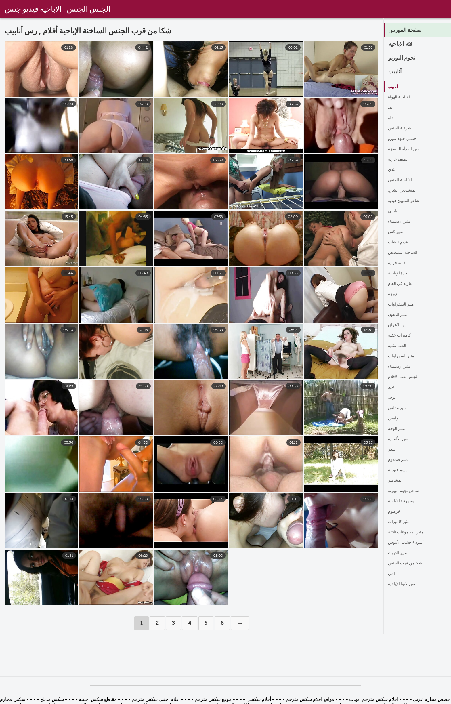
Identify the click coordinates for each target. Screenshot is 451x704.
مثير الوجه (398, 428)
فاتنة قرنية (398, 263)
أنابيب (396, 72)
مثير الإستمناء (401, 366)
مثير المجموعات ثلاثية (408, 532)
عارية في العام (402, 283)
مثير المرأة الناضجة (406, 149)
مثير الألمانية (400, 439)
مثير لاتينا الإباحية (404, 584)
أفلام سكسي (258, 699)
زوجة (393, 294)
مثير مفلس (398, 408)
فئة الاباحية (402, 44)
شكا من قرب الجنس (407, 563)
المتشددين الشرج (404, 190)
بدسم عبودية (400, 470)
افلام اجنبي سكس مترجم (155, 699)
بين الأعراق (398, 325)
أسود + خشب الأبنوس (408, 542)
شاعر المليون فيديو (406, 201)
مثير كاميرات (400, 522)
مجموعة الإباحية (403, 501)
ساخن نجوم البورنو (405, 491)
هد (390, 107)
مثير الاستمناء (401, 221)
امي (391, 573)
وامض (394, 418)
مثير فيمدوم (399, 459)
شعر (392, 449)
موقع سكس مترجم (213, 699)
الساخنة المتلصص (405, 252)
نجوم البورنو (404, 58)
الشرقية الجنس (402, 128)
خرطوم (395, 511)
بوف (392, 397)
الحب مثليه (398, 346)
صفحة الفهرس (407, 30)
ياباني (393, 211)
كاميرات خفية (401, 335)
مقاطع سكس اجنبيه (98, 699)
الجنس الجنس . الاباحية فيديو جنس (57, 9)
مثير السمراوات (403, 356)
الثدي (393, 169)
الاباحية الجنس (401, 180)
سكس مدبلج (51, 699)
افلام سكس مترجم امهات (373, 699)
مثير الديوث (399, 553)
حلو (391, 118)
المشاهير (396, 480)
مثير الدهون (399, 314)
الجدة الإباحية (400, 273)
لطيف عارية (399, 159)
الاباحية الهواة (400, 97)
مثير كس (396, 232)
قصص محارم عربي (431, 699)
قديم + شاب (399, 242)
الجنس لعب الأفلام (405, 377)
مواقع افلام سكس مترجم (310, 699)
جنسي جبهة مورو (404, 138)
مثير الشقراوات (403, 304)
